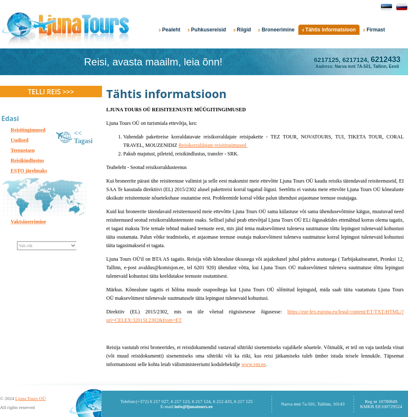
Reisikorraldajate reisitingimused (212, 145)
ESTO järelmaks (29, 171)
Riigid (242, 30)
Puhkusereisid (207, 30)
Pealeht (169, 30)
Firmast (374, 30)
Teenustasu (23, 150)
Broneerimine (276, 30)
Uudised (19, 140)
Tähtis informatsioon (329, 30)
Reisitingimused (28, 130)
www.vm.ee (253, 364)
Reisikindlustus (27, 160)
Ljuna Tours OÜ (30, 398)
